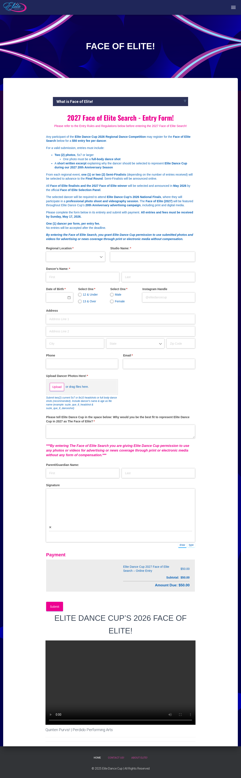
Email (134, 356)
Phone (50, 355)
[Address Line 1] (120, 319)
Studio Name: (126, 248)
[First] (82, 277)
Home (96, 757)
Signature (53, 485)
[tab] (120, 101)
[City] (75, 343)
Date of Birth (59, 289)
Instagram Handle (154, 289)
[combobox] (75, 256)
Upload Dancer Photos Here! (73, 376)
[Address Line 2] (120, 331)
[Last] (158, 277)
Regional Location (66, 248)
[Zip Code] (181, 343)
